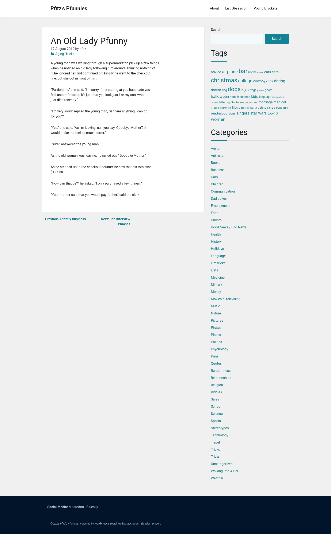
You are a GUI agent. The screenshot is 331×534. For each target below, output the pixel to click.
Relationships (221, 378)
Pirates (216, 328)
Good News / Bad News (229, 227)
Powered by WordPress (94, 523)
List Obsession (236, 8)
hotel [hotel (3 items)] (233, 96)
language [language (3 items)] (265, 96)
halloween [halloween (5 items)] (220, 96)
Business (218, 170)
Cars (214, 177)
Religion (217, 385)
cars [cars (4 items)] (267, 72)
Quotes (216, 363)
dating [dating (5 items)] (279, 80)
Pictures (217, 320)
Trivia (215, 457)
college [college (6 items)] (245, 80)
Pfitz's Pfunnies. (69, 523)
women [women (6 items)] (218, 119)
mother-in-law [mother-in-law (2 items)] (224, 108)
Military (216, 285)
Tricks (70, 54)
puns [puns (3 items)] (279, 107)
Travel (215, 442)
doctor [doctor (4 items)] (216, 90)
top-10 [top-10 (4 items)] (273, 113)
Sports (216, 421)
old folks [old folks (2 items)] (245, 108)
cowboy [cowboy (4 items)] (259, 81)
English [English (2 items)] (245, 90)
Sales (215, 399)
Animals (217, 156)
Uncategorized (222, 464)
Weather (217, 478)
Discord (156, 523)
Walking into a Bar (224, 471)
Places (216, 335)
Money (216, 292)
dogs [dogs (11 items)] (234, 89)
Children (217, 184)
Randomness (221, 371)
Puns (214, 356)
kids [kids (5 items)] (254, 96)
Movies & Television (225, 299)
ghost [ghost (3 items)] (268, 90)
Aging (59, 54)
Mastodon (76, 507)
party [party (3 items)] (253, 107)
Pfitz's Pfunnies (68, 8)
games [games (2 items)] (260, 90)
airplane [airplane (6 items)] (230, 71)
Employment (220, 206)
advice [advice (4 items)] (216, 72)
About (214, 8)
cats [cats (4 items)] (275, 72)
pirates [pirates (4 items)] (269, 107)
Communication (223, 191)
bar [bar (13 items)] (243, 71)
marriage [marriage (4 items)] (266, 102)
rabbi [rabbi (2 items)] (285, 108)
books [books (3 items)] (252, 72)
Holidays (217, 249)
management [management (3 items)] (249, 102)
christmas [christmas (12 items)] (224, 80)
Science (217, 414)
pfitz (83, 49)
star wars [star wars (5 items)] (258, 113)
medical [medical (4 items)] (280, 102)
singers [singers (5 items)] (243, 113)
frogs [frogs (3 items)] (253, 90)
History (216, 242)
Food (214, 213)
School (216, 407)
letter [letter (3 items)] (222, 102)
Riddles (216, 392)
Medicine (218, 277)
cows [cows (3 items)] (269, 81)
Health (216, 234)
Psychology (219, 349)
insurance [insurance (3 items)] (243, 96)
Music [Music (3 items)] (236, 107)
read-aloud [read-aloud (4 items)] (219, 113)
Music (215, 306)
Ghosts (216, 220)
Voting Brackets (265, 8)
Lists (214, 270)
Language (218, 256)
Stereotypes (220, 428)
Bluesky (92, 507)
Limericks (218, 263)
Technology (219, 435)
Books (215, 163)
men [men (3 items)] (214, 107)
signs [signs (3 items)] (231, 113)
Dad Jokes (219, 199)
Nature (216, 313)
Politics (216, 342)
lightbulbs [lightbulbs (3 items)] (233, 102)
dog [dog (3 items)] (224, 90)
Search (216, 30)
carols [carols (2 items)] (260, 72)
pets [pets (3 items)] (260, 107)
